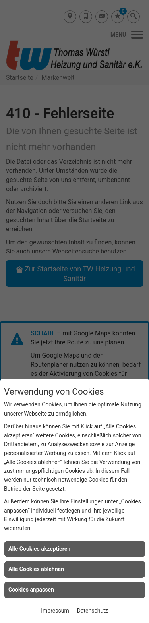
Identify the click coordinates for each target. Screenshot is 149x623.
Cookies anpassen (31, 589)
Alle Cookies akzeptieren (39, 549)
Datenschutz (92, 611)
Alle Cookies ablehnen (36, 569)
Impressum (55, 611)
